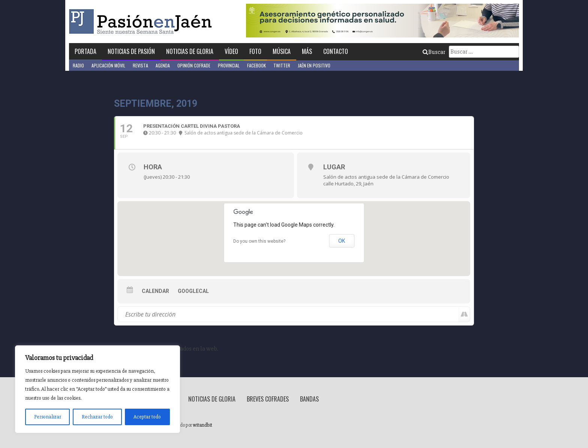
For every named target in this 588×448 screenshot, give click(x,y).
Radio (78, 65)
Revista (140, 65)
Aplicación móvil (108, 65)
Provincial (229, 65)
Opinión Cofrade (193, 65)
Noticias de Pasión (131, 51)
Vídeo (231, 51)
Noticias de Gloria (189, 51)
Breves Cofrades (268, 398)
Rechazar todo (97, 417)
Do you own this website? (259, 241)
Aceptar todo (147, 417)
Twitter (281, 65)
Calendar (155, 291)
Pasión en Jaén (142, 21)
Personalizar (47, 417)
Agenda (163, 65)
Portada (85, 51)
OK (341, 241)
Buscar (434, 52)
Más (307, 51)
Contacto (335, 51)
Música (282, 51)
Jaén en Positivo (314, 65)
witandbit (202, 425)
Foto (255, 51)
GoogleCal (193, 291)
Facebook (256, 65)
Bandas (309, 398)
